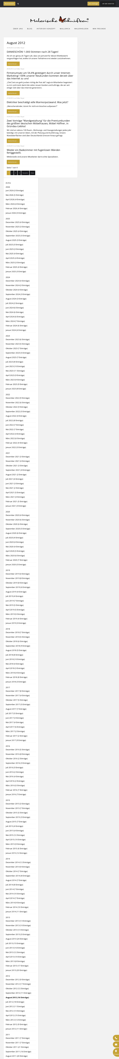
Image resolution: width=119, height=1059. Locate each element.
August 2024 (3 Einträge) (16, 298)
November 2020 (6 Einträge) (18, 519)
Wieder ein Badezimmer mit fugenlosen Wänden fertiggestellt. (33, 151)
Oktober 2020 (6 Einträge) (17, 524)
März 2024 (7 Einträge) (15, 321)
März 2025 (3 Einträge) (15, 262)
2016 (8, 746)
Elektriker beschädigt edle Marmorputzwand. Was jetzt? (37, 102)
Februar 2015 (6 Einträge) (16, 848)
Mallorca (65, 29)
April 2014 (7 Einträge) (15, 898)
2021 (8, 453)
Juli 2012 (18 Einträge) (15, 1002)
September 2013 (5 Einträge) (18, 934)
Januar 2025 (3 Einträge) (16, 271)
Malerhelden (81, 29)
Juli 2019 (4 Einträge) (14, 596)
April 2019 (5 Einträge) (15, 609)
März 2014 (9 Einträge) (15, 902)
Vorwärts (25, 173)
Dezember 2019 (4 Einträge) (18, 574)
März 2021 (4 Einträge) (15, 497)
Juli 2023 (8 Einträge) (14, 362)
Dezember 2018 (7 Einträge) (18, 632)
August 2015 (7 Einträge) (16, 821)
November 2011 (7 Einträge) (18, 1042)
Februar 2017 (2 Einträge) (16, 736)
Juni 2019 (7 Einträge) (15, 600)
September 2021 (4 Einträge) (18, 470)
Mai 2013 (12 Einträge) (15, 952)
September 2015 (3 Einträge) (18, 817)
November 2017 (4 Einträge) (18, 695)
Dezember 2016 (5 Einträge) (18, 749)
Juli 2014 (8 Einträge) (14, 884)
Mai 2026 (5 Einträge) (15, 195)
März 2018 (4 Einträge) (15, 673)
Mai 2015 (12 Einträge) (15, 835)
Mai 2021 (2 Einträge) (15, 488)
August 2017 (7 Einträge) (16, 709)
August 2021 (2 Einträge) (16, 474)
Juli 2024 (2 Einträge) (14, 303)
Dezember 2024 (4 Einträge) (18, 281)
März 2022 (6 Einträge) (15, 438)
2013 (8, 917)
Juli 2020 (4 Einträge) (14, 537)
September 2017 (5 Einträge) (18, 704)
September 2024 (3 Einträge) (18, 294)
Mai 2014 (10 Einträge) (15, 893)
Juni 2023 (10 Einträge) (15, 366)
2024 (8, 277)
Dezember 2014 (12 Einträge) (18, 862)
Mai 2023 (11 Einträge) (15, 371)
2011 (8, 1034)
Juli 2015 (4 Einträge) (14, 826)
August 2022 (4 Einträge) (16, 416)
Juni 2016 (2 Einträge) (15, 772)
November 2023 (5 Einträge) (18, 344)
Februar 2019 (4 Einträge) (16, 618)
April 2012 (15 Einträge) (16, 1015)
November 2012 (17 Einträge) (18, 984)
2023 (8, 336)
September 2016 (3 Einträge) (18, 763)
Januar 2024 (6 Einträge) (16, 330)
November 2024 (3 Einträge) (18, 285)
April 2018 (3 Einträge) (15, 668)
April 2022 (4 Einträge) (15, 434)
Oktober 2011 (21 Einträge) (17, 1047)
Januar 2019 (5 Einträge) (16, 623)
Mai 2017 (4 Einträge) (15, 722)
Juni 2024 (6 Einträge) (15, 307)
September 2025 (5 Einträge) (18, 235)
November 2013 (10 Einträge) (18, 925)
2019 (8, 570)
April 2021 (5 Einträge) (15, 492)
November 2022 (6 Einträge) (18, 402)
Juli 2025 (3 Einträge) (14, 244)
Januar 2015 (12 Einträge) (16, 853)
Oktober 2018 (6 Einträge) (17, 641)
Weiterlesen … (13, 64)
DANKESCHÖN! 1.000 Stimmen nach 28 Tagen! (32, 51)
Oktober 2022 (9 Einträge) (17, 407)
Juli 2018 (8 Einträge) (14, 655)
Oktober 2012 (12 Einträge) (17, 988)
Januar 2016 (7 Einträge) (16, 794)
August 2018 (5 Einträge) (16, 650)
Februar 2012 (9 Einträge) (16, 1024)
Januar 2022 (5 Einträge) (16, 447)
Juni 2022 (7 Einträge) (15, 425)
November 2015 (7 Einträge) (18, 808)
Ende (32, 173)
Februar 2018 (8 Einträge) (16, 677)
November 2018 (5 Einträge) (18, 637)
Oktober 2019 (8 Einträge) (17, 583)
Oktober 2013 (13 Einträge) (17, 930)
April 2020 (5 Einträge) (15, 551)
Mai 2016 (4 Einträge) (15, 776)
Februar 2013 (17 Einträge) (17, 965)
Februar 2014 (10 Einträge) (17, 907)
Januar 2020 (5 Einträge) (16, 564)
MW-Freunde (99, 29)
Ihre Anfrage (93, 4)
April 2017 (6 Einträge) (15, 727)
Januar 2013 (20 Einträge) (16, 970)
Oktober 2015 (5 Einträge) (17, 812)
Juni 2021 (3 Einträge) (15, 483)
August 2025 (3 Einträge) (16, 240)
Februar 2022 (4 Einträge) (16, 443)
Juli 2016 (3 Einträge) (14, 767)
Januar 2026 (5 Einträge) (16, 213)
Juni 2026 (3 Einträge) (15, 190)
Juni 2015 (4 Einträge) (15, 830)
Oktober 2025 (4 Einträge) (17, 231)
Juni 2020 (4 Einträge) (15, 542)
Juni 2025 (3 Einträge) (15, 249)
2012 (8, 976)
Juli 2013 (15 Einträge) (15, 943)
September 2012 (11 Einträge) (18, 993)
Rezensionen (9, 4)
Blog (29, 29)
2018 (8, 629)
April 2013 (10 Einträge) (16, 957)
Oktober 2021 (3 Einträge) (17, 465)
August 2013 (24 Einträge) (17, 939)
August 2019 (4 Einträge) (16, 592)
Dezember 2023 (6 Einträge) (18, 339)
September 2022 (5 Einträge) (18, 411)
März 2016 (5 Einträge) (15, 785)
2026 (8, 187)
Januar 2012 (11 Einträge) (16, 1029)
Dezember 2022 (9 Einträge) (18, 398)
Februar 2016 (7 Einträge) (16, 790)
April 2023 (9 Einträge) (15, 375)
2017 (8, 687)
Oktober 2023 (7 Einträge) (17, 348)
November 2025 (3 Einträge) (18, 226)
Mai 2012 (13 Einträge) (15, 1011)
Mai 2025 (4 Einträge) (15, 253)
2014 (8, 859)
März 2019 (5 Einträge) (15, 614)
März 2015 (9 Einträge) (15, 844)
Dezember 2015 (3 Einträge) (18, 803)
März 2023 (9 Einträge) (15, 379)
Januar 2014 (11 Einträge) (16, 911)
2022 (8, 394)
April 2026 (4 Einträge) (15, 199)
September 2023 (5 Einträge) (18, 353)
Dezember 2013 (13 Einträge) (18, 921)
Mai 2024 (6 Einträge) (15, 312)
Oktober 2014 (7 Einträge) (17, 871)
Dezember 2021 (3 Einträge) (18, 456)
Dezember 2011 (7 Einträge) (18, 1038)
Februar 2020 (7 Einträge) (16, 560)
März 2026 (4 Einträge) (15, 204)
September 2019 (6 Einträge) (18, 587)
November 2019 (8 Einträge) (18, 578)
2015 (8, 800)
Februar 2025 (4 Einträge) (16, 267)
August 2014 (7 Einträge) (16, 880)
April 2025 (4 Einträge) (15, 258)
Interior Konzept (46, 29)
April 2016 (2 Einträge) (15, 781)
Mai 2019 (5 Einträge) (15, 605)
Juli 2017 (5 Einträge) (14, 713)
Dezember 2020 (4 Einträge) (18, 515)
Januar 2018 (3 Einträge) (16, 682)
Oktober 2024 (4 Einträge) (17, 290)
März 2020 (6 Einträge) (15, 555)
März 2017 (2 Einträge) (15, 731)
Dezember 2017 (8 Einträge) (18, 691)
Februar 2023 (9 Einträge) (16, 384)
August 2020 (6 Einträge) (16, 533)
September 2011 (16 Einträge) (18, 1051)
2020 (8, 511)
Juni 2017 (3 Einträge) (15, 718)
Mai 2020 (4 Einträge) (15, 546)
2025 (8, 218)
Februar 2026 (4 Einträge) (16, 208)
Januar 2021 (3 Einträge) (16, 506)
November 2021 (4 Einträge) (18, 461)
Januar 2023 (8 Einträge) (16, 388)
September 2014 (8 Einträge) (18, 876)
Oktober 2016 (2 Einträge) (17, 758)
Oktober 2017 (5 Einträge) (17, 700)
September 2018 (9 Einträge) (18, 646)
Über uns (18, 29)
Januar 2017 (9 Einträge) (16, 740)
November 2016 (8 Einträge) (18, 754)
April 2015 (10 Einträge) (16, 839)
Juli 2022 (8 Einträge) (14, 420)
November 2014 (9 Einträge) (18, 867)
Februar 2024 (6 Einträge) (16, 325)
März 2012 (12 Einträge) (16, 1020)
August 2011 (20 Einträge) (17, 1056)
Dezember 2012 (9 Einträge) (18, 979)
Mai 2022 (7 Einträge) (15, 429)
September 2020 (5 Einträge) (18, 528)
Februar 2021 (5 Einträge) (16, 501)
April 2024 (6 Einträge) (15, 316)
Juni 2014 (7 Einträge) (15, 889)
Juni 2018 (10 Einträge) (15, 659)
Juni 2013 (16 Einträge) (15, 948)
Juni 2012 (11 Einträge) (15, 1006)
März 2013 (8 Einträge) (15, 961)
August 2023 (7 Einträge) (16, 357)
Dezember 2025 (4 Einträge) (18, 222)
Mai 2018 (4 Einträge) (15, 664)
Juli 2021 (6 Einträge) (14, 479)
